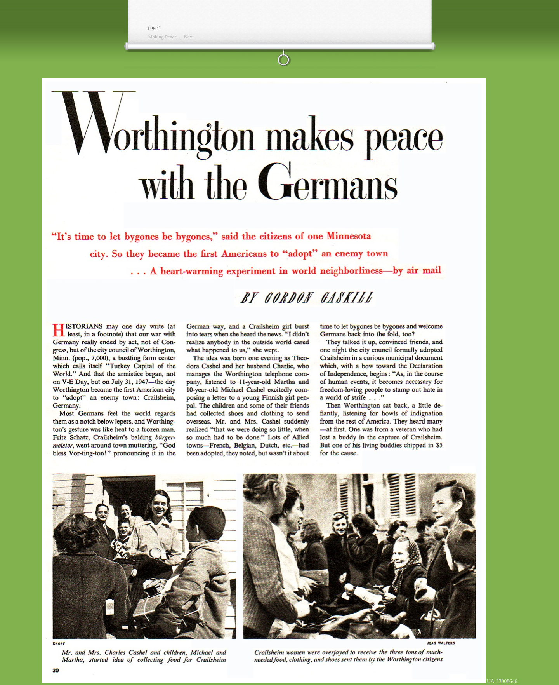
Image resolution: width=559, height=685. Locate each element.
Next (189, 37)
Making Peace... (164, 37)
